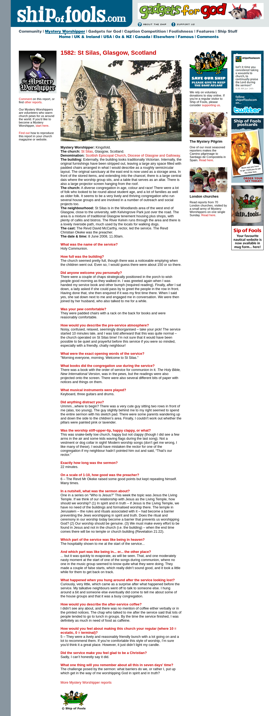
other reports (32, 102)
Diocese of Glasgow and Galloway (154, 155)
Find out (24, 133)
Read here (206, 160)
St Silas (87, 151)
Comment (25, 99)
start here (42, 125)
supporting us (211, 105)
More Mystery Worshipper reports (86, 682)
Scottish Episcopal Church (106, 155)
